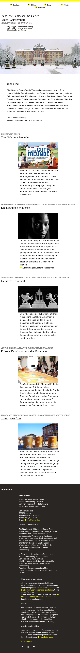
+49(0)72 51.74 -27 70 (35, 594)
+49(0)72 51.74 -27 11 (34, 518)
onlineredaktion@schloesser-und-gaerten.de (40, 596)
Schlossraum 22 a (26, 511)
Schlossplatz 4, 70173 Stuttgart (31, 559)
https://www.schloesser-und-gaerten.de (37, 590)
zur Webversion (28, 642)
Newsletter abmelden (47, 637)
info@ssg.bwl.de (32, 520)
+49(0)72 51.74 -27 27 (34, 515)
